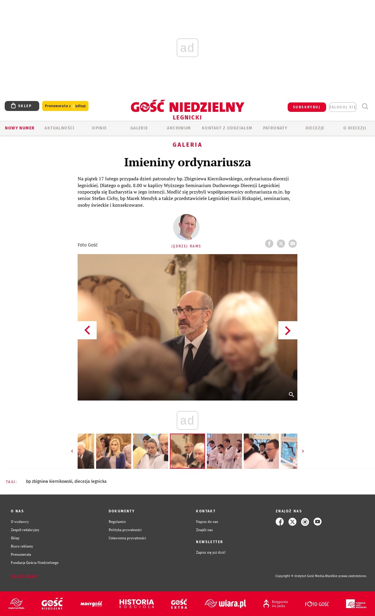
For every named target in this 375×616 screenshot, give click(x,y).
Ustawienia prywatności (127, 538)
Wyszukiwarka (364, 106)
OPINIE (99, 128)
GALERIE (139, 128)
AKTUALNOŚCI (59, 128)
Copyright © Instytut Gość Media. (300, 576)
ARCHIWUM (179, 128)
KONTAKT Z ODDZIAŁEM (227, 128)
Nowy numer (20, 128)
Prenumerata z (65, 106)
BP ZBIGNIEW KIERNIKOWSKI (49, 481)
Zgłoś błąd (24, 576)
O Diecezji (354, 128)
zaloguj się (342, 107)
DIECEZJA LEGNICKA (90, 481)
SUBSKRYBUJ (307, 107)
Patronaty (275, 128)
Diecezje (315, 128)
